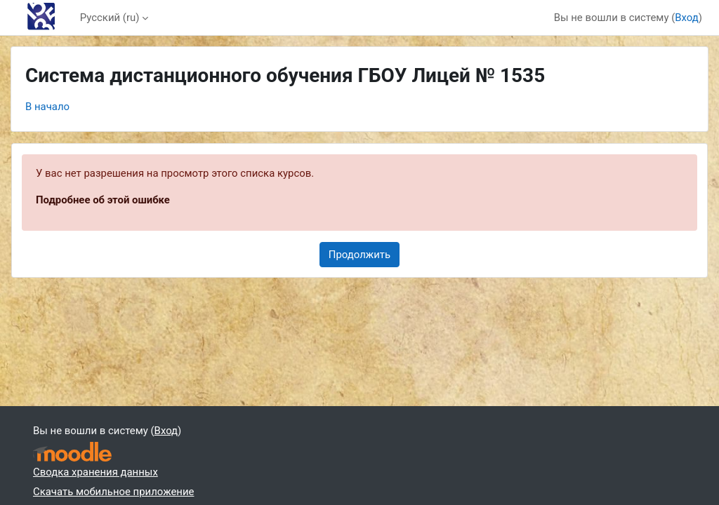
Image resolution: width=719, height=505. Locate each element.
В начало (47, 106)
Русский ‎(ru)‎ (110, 17)
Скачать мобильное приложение (113, 491)
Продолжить (359, 254)
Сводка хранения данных (95, 472)
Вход (687, 17)
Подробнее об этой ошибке (103, 200)
